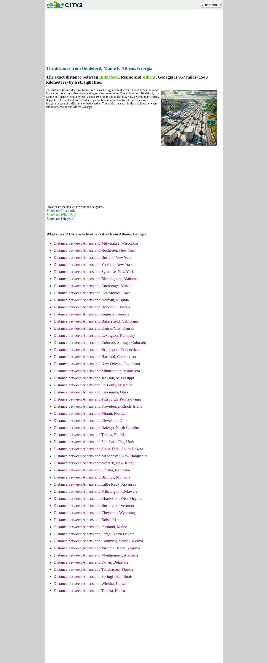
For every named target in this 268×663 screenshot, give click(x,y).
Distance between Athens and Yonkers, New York (93, 264)
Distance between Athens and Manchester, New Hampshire (101, 456)
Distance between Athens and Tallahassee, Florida (93, 569)
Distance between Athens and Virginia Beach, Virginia (97, 548)
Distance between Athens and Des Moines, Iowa (92, 293)
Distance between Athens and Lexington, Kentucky (94, 335)
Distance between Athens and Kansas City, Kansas (94, 328)
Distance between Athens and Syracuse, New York (94, 271)
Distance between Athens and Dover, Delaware (91, 562)
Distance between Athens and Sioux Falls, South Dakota (98, 449)
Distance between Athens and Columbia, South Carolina (98, 541)
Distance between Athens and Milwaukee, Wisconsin (96, 243)
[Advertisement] (134, 37)
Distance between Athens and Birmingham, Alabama (96, 278)
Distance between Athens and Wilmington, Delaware (96, 491)
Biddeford (109, 77)
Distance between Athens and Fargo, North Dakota (94, 534)
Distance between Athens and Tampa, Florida (90, 434)
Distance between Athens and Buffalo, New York (93, 257)
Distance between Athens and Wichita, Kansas (90, 583)
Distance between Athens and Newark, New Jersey (94, 463)
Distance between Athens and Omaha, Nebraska (92, 470)
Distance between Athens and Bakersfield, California (96, 321)
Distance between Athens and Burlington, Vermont (94, 505)
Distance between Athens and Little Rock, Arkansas (95, 484)
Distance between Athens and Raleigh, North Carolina (97, 427)
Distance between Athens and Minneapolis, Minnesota (97, 371)
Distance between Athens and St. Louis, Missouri (93, 385)
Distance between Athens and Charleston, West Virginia (98, 498)
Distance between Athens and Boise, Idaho (88, 519)
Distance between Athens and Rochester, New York (94, 250)
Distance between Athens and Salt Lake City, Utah (94, 442)
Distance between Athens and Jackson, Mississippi (94, 378)
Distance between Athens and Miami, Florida (89, 413)
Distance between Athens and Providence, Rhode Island (98, 406)
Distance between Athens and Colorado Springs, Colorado (100, 342)
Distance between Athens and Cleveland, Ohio (90, 420)
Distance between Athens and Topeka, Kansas (90, 590)
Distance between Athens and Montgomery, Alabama (96, 555)
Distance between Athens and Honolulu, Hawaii (92, 307)
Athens (149, 77)
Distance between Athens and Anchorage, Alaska (92, 286)
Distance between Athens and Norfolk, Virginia (91, 300)
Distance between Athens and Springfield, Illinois (93, 576)
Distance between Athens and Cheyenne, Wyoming (94, 512)
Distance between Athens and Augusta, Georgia (91, 314)
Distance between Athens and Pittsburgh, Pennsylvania (97, 399)
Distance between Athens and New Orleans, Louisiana (97, 364)
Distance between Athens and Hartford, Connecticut (95, 356)
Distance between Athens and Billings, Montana (92, 477)
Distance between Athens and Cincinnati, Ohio (91, 392)
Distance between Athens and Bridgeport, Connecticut (97, 349)
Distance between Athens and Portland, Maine (90, 527)
